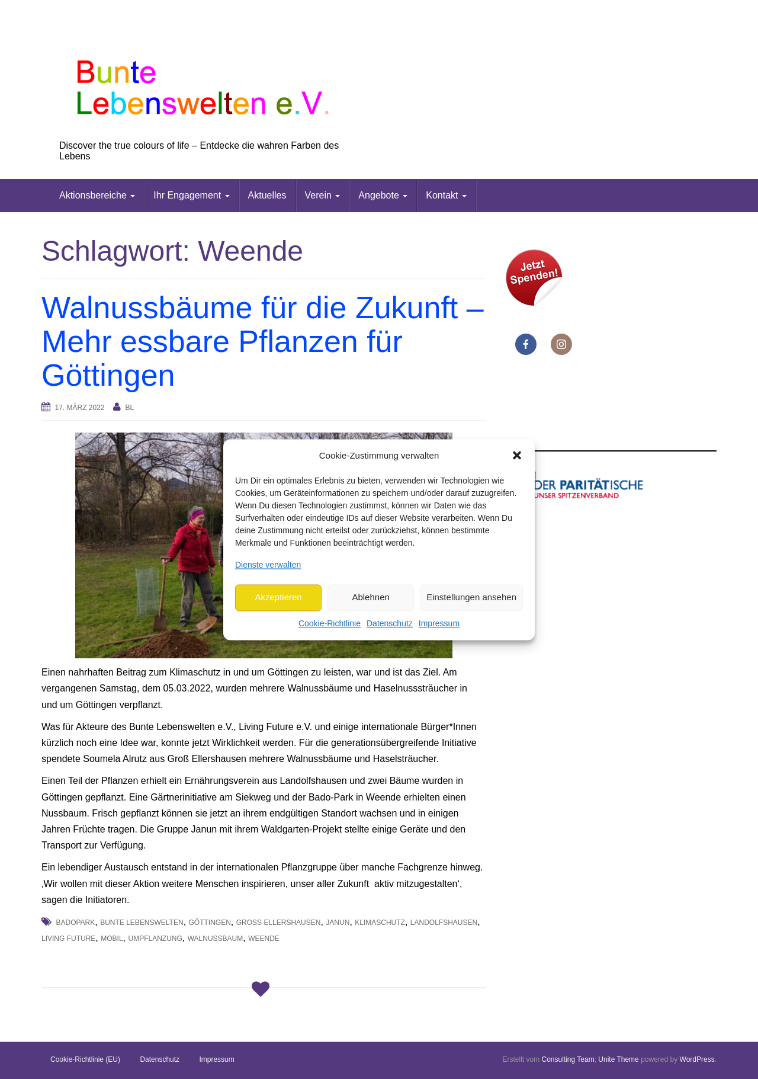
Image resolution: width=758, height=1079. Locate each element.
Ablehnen (370, 598)
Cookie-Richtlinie (329, 623)
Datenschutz (390, 623)
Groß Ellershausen (278, 922)
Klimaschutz (380, 922)
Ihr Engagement (191, 195)
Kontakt (446, 195)
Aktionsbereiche (97, 195)
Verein (323, 195)
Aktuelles (267, 195)
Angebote (382, 195)
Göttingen (210, 922)
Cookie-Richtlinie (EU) (85, 1059)
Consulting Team (567, 1059)
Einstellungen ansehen (471, 598)
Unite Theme (618, 1059)
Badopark (75, 922)
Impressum (439, 623)
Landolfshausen (443, 922)
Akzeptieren (278, 598)
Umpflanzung (155, 938)
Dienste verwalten (268, 564)
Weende (264, 938)
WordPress (697, 1059)
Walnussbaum (215, 938)
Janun (337, 922)
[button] (517, 456)
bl (129, 408)
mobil (112, 938)
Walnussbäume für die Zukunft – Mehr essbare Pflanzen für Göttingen (262, 341)
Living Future (68, 938)
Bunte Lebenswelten (141, 922)
